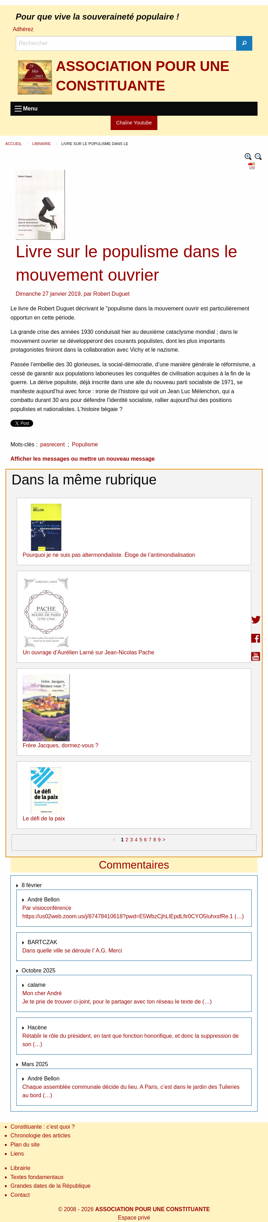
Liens (17, 1154)
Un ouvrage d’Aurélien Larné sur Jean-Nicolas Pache (88, 652)
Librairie (42, 144)
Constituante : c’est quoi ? (42, 1127)
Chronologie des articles (40, 1135)
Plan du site (25, 1145)
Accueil (14, 144)
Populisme (85, 444)
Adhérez (23, 29)
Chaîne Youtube (134, 122)
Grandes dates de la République (50, 1186)
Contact (20, 1195)
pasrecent (52, 444)
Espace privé (134, 1218)
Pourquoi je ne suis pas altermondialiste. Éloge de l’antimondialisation (109, 555)
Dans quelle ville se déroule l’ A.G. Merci (72, 951)
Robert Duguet (111, 294)
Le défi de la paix (44, 818)
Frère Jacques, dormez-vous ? (60, 745)
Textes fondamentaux (37, 1177)
